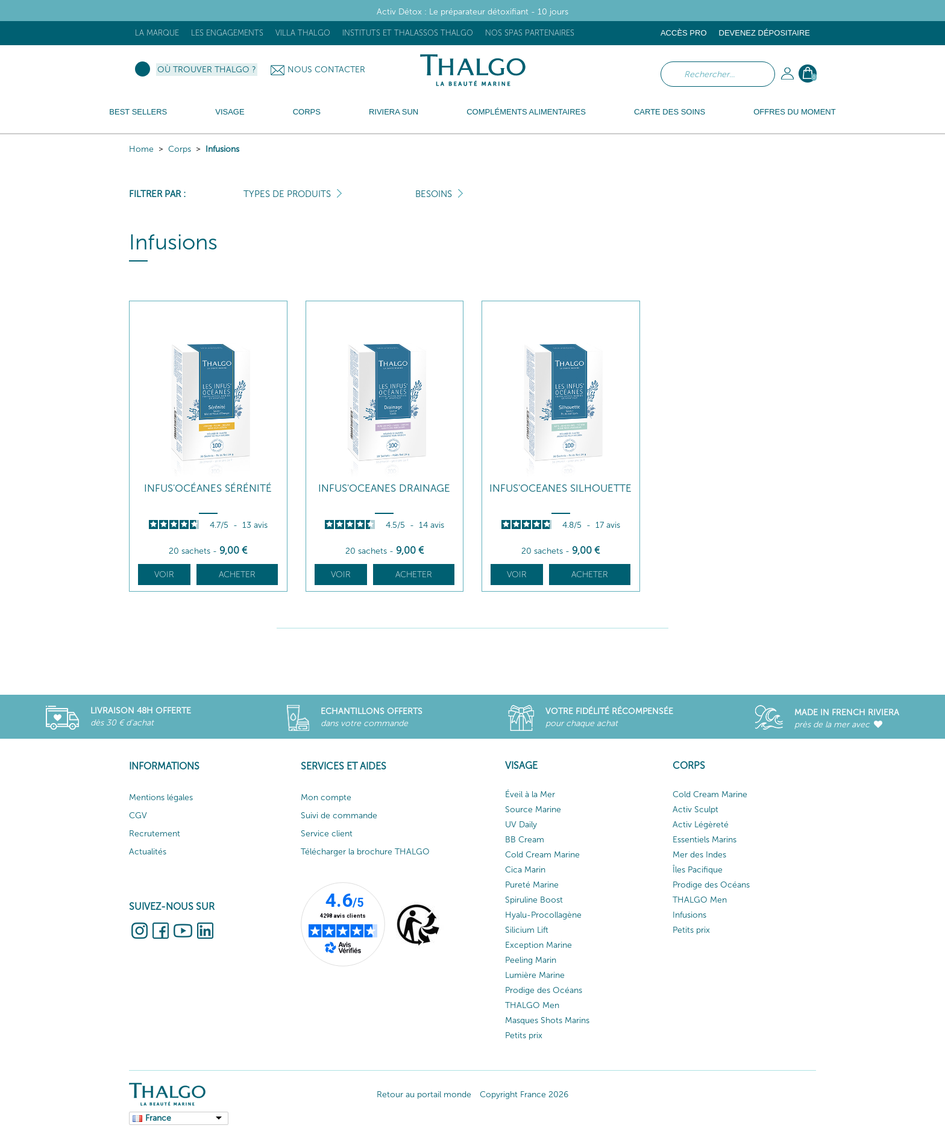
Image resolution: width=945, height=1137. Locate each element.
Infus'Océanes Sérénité (208, 488)
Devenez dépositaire (764, 32)
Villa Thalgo (302, 32)
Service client (327, 833)
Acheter (237, 574)
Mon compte (326, 797)
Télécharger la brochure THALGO (365, 852)
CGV (138, 815)
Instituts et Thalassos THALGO (407, 32)
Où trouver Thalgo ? (206, 69)
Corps (179, 149)
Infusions (222, 149)
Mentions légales (161, 797)
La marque (157, 32)
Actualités (147, 852)
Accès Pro (684, 32)
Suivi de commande (339, 815)
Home (141, 149)
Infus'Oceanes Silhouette (560, 488)
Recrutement (154, 833)
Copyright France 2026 (524, 1094)
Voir (164, 574)
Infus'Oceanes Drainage (384, 488)
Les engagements (227, 32)
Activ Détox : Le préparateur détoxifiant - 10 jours (472, 12)
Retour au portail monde (424, 1094)
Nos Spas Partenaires (529, 32)
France (158, 1118)
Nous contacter (326, 69)
